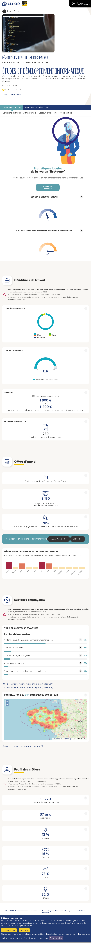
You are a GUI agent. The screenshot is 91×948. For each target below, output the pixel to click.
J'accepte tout (8, 930)
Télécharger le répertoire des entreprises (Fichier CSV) (29, 684)
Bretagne (80, 3)
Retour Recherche (15, 11)
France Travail (56, 539)
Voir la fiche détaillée (11, 94)
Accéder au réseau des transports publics (21, 746)
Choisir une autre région (63, 911)
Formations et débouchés (36, 107)
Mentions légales (48, 911)
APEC (75, 539)
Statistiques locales (11, 107)
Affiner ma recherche (47, 187)
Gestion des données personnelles (27, 911)
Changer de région (83, 4)
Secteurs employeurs (48, 113)
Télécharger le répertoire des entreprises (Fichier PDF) (29, 687)
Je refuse (24, 930)
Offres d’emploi (29, 113)
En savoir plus (56, 938)
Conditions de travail (12, 113)
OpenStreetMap (62, 739)
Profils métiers (66, 113)
